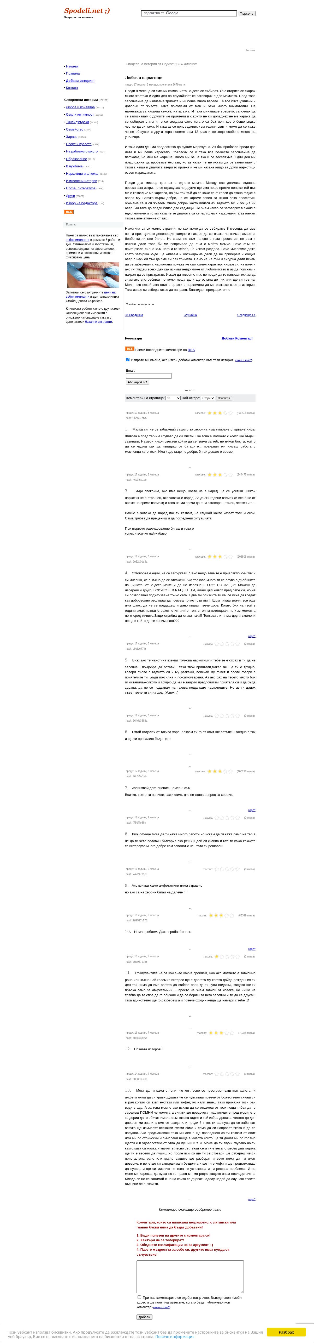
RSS (191, 350)
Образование (76, 159)
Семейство (75, 129)
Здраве (72, 137)
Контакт (72, 88)
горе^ (252, 636)
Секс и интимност (80, 114)
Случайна (190, 314)
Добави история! (80, 81)
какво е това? (243, 360)
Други (70, 196)
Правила (73, 73)
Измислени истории (81, 181)
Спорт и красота (79, 144)
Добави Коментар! (237, 338)
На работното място (82, 151)
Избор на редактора (82, 203)
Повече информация (175, 1337)
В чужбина (74, 166)
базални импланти (98, 322)
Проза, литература (81, 188)
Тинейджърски (77, 122)
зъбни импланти (77, 240)
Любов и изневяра (80, 107)
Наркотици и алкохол (82, 173)
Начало (72, 66)
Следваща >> (246, 314)
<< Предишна (134, 314)
